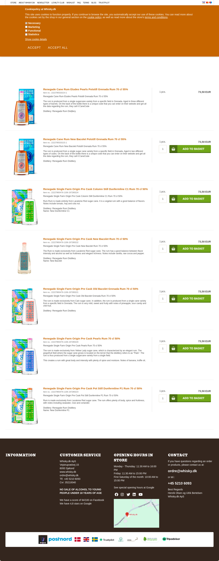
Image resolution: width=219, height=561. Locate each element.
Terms (86, 3)
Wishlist (70, 3)
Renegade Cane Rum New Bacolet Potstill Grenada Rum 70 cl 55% (84, 139)
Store (13, 3)
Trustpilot (104, 3)
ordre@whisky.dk (69, 475)
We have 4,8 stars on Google (76, 503)
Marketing (34, 27)
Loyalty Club (58, 3)
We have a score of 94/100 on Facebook (82, 500)
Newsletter (43, 3)
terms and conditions (156, 17)
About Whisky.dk (27, 3)
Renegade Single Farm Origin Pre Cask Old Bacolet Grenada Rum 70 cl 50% (90, 288)
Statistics (33, 34)
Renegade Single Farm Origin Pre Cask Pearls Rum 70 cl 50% (81, 338)
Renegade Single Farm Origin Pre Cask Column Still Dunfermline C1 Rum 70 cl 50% (95, 189)
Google (150, 487)
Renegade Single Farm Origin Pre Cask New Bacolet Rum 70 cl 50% (85, 238)
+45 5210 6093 (180, 483)
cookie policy (94, 17)
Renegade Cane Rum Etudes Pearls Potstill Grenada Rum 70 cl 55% (85, 89)
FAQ (79, 3)
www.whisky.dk (68, 471)
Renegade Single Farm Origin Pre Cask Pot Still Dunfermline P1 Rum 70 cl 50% (92, 388)
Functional (34, 30)
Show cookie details (36, 39)
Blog (93, 3)
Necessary (34, 23)
